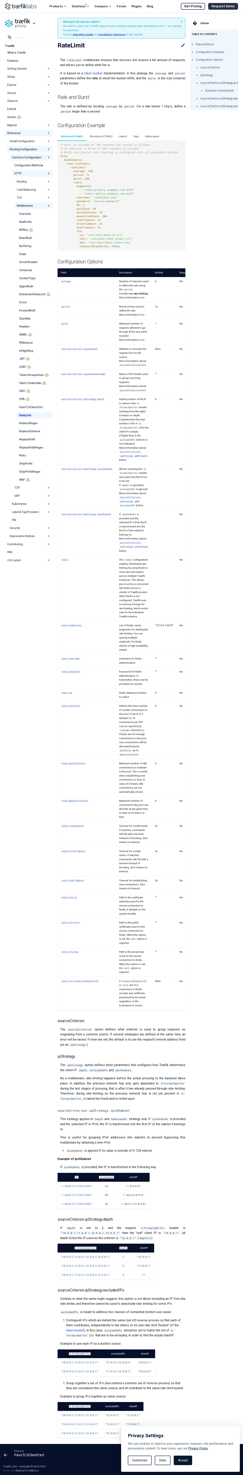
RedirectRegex (28, 423)
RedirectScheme (29, 431)
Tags (136, 136)
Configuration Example (210, 52)
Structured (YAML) (72, 136)
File (14, 519)
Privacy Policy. (198, 1448)
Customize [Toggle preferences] (139, 1460)
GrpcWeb (24, 318)
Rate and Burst (205, 44)
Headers (24, 326)
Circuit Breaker (28, 262)
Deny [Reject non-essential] (162, 1460)
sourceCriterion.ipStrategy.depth (219, 98)
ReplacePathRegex (31, 447)
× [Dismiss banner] (181, 22)
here (142, 297)
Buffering (25, 246)
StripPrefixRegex (29, 471)
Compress (25, 270)
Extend (11, 109)
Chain (22, 254)
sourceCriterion (210, 67)
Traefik (9, 45)
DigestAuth (26, 286)
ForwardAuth (27, 310)
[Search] (29, 37)
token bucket (93, 73)
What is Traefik (16, 52)
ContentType (27, 278)
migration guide (83, 34)
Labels (123, 136)
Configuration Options (209, 59)
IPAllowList (26, 342)
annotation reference (112, 34)
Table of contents (204, 34)
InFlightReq (26, 350)
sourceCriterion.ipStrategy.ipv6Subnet (219, 82)
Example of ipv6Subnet (219, 90)
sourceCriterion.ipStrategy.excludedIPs (219, 106)
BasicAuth (25, 237)
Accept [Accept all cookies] (183, 1460)
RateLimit (25, 415)
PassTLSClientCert (31, 407)
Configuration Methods (28, 165)
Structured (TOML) (101, 136)
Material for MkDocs (27, 1470)
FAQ (9, 552)
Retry (22, 455)
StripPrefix (25, 463)
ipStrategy (206, 75)
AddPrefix (25, 221)
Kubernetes (152, 136)
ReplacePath (27, 439)
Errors (23, 302)
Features (12, 60)
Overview (25, 213)
